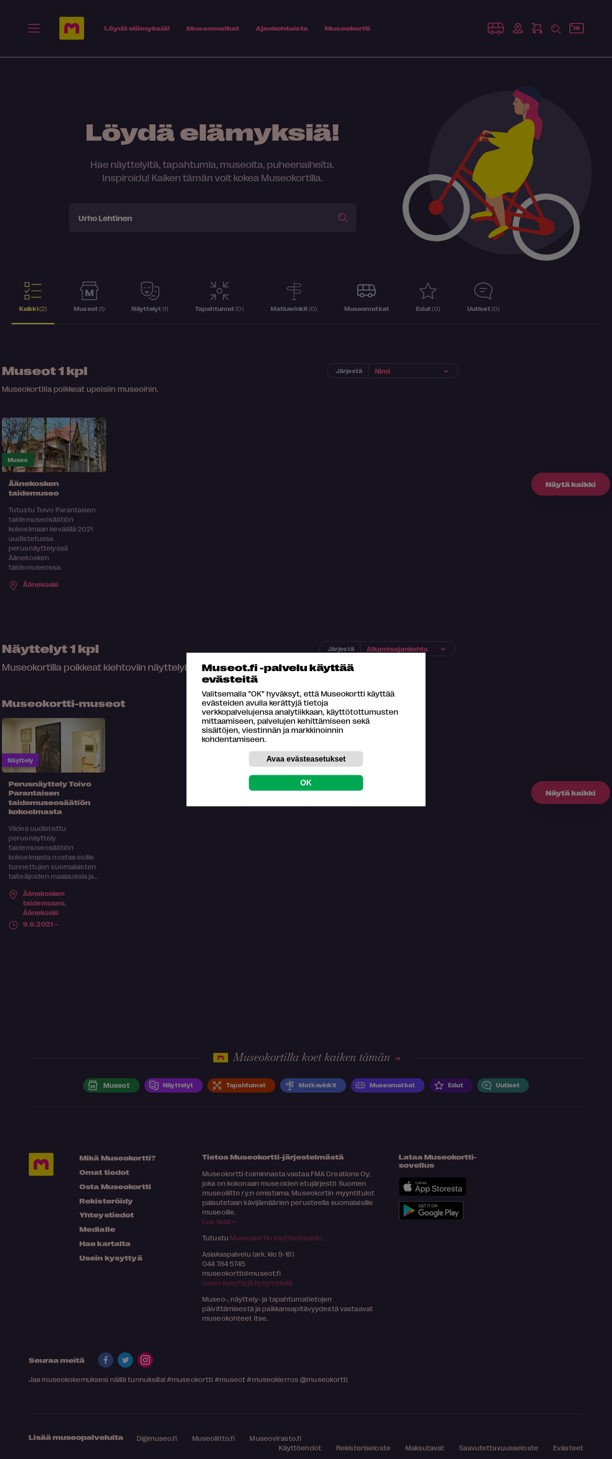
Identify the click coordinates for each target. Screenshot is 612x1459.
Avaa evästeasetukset (306, 759)
